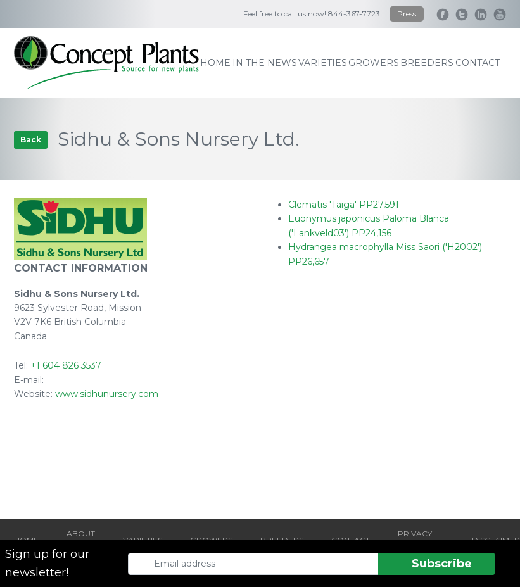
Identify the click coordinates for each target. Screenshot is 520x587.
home (215, 62)
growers (373, 62)
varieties (322, 62)
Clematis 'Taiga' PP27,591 (343, 204)
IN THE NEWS (264, 62)
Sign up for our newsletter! (47, 563)
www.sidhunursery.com (106, 394)
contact (477, 62)
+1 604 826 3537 (65, 365)
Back (30, 139)
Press (406, 13)
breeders (426, 62)
